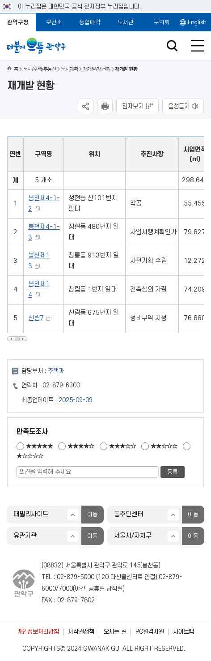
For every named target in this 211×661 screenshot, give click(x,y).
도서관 (126, 22)
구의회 (162, 22)
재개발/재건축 (96, 69)
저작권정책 (81, 631)
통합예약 (90, 22)
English (197, 22)
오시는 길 (115, 631)
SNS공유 (85, 106)
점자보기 (132, 106)
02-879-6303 (61, 385)
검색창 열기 (172, 46)
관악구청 (18, 22)
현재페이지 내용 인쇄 (105, 106)
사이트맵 (183, 631)
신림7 (36, 318)
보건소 (54, 22)
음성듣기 (179, 106)
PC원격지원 (149, 631)
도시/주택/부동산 (39, 69)
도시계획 (69, 69)
